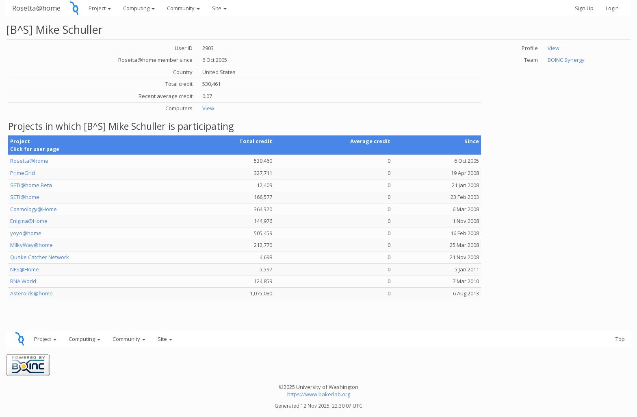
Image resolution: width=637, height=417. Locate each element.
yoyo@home (25, 233)
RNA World (23, 281)
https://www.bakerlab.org (318, 394)
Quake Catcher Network (39, 257)
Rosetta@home (36, 8)
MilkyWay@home (31, 245)
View (208, 108)
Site (219, 8)
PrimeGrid (22, 173)
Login (612, 8)
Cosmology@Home (33, 209)
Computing (139, 8)
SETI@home (24, 197)
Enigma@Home (29, 221)
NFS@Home (24, 269)
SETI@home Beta (31, 185)
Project (100, 8)
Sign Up (584, 8)
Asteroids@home (31, 293)
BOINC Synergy (566, 59)
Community (183, 8)
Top (620, 339)
